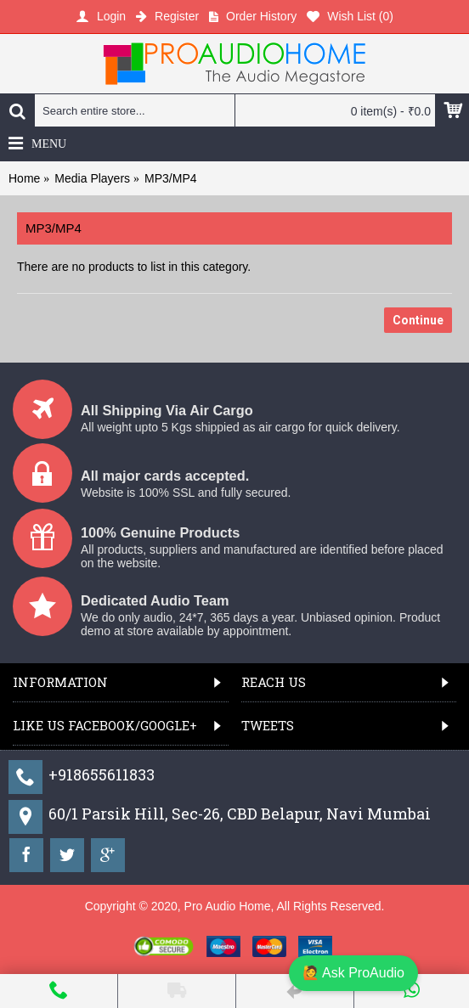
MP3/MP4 (170, 178)
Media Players (92, 178)
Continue (418, 320)
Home (24, 178)
